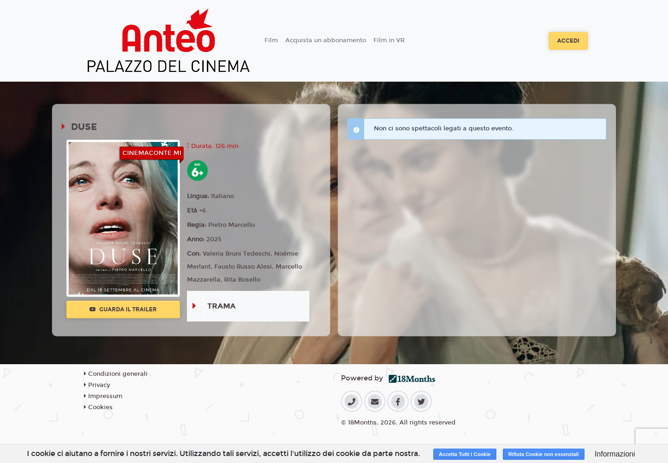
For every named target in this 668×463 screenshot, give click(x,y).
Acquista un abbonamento (325, 40)
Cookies (98, 407)
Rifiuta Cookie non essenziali (543, 454)
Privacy (97, 385)
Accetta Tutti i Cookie (465, 454)
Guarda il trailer (123, 309)
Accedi (568, 41)
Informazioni (615, 454)
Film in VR (389, 40)
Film (271, 40)
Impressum (103, 396)
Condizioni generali (116, 374)
